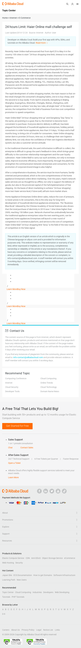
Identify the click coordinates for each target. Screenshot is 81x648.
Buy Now (21, 289)
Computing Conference (15, 378)
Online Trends (46, 383)
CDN (28, 558)
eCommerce (69, 558)
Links (57, 630)
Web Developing (62, 592)
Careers (5, 630)
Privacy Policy (28, 630)
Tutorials (6, 597)
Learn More (12, 289)
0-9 (3, 614)
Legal (38, 630)
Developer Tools (12, 391)
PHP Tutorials (18, 597)
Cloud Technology (48, 387)
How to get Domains (42, 575)
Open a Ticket (14, 463)
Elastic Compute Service (13, 558)
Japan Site (7, 575)
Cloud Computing (48, 378)
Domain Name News (49, 391)
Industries (37, 592)
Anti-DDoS (36, 558)
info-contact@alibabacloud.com (28, 357)
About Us (15, 630)
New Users (22, 580)
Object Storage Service (52, 558)
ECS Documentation (22, 575)
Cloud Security (11, 387)
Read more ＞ (42, 43)
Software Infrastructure (64, 575)
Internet (8, 383)
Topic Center (8, 592)
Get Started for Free (17, 425)
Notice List (48, 630)
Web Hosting (8, 563)
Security (19, 563)
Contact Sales (26, 447)
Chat (10, 447)
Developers (48, 592)
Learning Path (8, 580)
